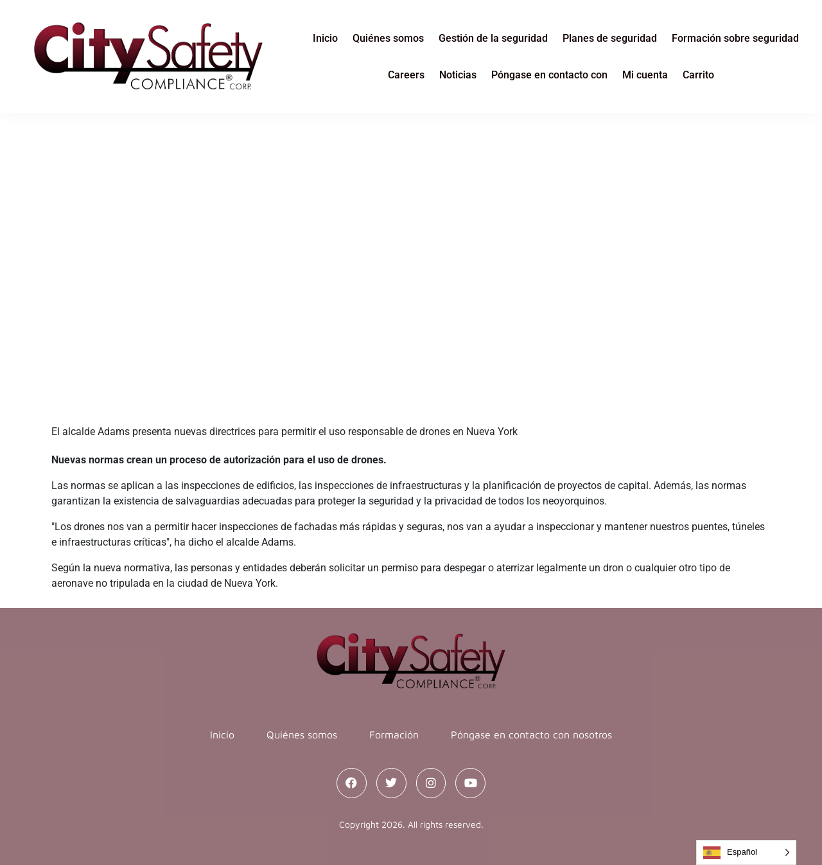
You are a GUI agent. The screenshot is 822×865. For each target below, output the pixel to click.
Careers (406, 75)
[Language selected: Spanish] (746, 852)
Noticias (458, 75)
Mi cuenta (645, 75)
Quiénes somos (388, 38)
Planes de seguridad (610, 38)
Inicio (325, 38)
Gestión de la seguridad (493, 38)
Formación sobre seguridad (735, 38)
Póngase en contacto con (549, 75)
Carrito (698, 75)
